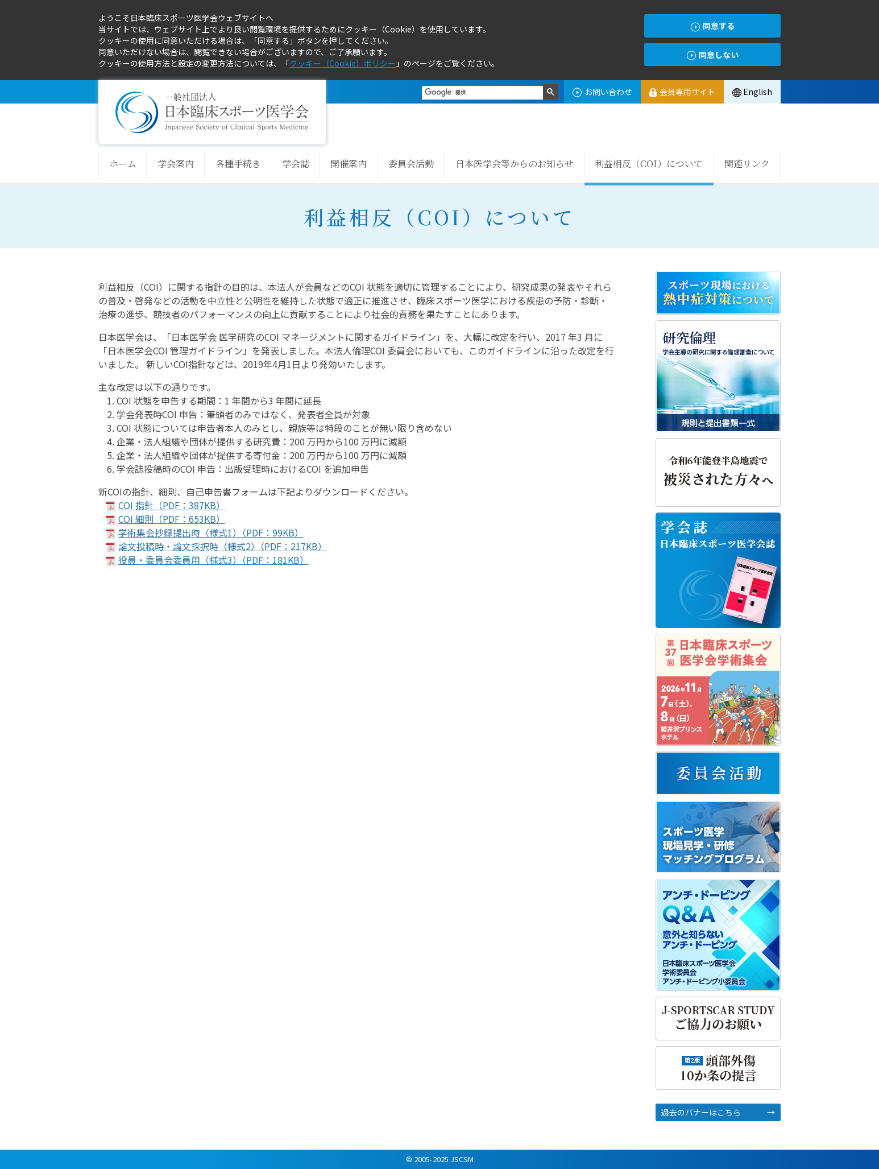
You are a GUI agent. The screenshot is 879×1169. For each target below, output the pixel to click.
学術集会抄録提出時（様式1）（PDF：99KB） (211, 532)
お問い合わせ (602, 91)
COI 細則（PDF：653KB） (171, 519)
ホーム (122, 163)
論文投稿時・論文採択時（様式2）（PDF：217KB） (222, 546)
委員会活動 (411, 163)
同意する (713, 26)
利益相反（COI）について (649, 163)
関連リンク (747, 163)
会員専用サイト (682, 91)
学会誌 (295, 163)
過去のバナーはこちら (701, 1112)
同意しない (713, 55)
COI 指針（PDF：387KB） (171, 505)
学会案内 (175, 163)
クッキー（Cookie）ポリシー (342, 63)
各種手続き (238, 163)
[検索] (482, 93)
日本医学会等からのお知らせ (514, 163)
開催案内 (348, 163)
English (752, 91)
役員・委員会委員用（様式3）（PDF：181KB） (213, 560)
